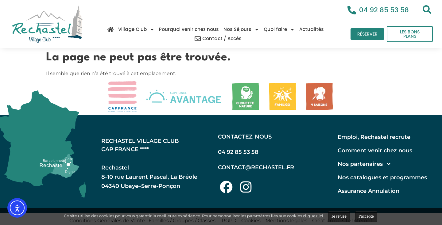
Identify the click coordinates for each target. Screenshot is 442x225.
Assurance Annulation (368, 191)
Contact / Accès (218, 38)
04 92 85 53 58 (384, 10)
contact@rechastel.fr (256, 167)
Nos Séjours (241, 29)
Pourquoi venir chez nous (189, 29)
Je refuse (339, 216)
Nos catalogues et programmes (382, 177)
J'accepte (366, 216)
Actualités (311, 29)
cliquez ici (313, 215)
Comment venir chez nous (375, 150)
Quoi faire (279, 29)
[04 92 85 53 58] (351, 10)
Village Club (136, 29)
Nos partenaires (364, 164)
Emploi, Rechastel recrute (374, 137)
